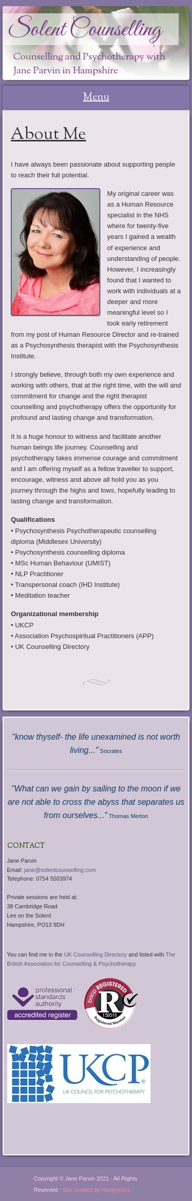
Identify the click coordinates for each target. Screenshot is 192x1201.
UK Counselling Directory (95, 954)
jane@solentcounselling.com (60, 870)
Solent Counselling (85, 30)
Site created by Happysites (96, 1190)
